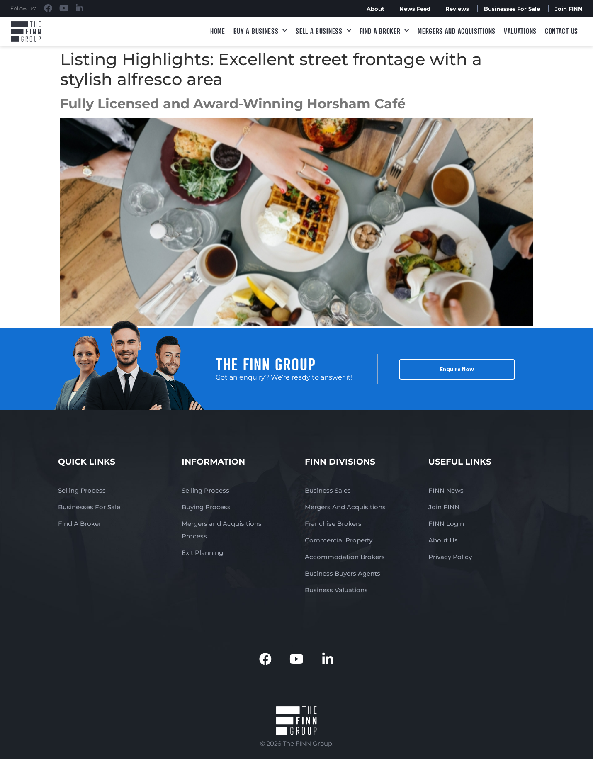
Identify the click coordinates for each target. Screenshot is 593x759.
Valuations (520, 30)
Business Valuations (336, 590)
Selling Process (82, 490)
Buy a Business (260, 31)
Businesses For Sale (512, 8)
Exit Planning (202, 553)
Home (217, 30)
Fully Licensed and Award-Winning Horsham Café (233, 103)
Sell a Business (323, 31)
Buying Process (206, 507)
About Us (443, 540)
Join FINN (569, 8)
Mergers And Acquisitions (345, 507)
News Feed (414, 8)
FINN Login (446, 524)
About (375, 8)
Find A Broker (384, 31)
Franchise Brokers (333, 524)
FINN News (446, 490)
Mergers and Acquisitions (457, 30)
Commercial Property (338, 540)
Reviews (457, 8)
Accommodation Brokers (345, 557)
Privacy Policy (450, 557)
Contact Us (561, 30)
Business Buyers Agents (342, 573)
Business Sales (328, 490)
